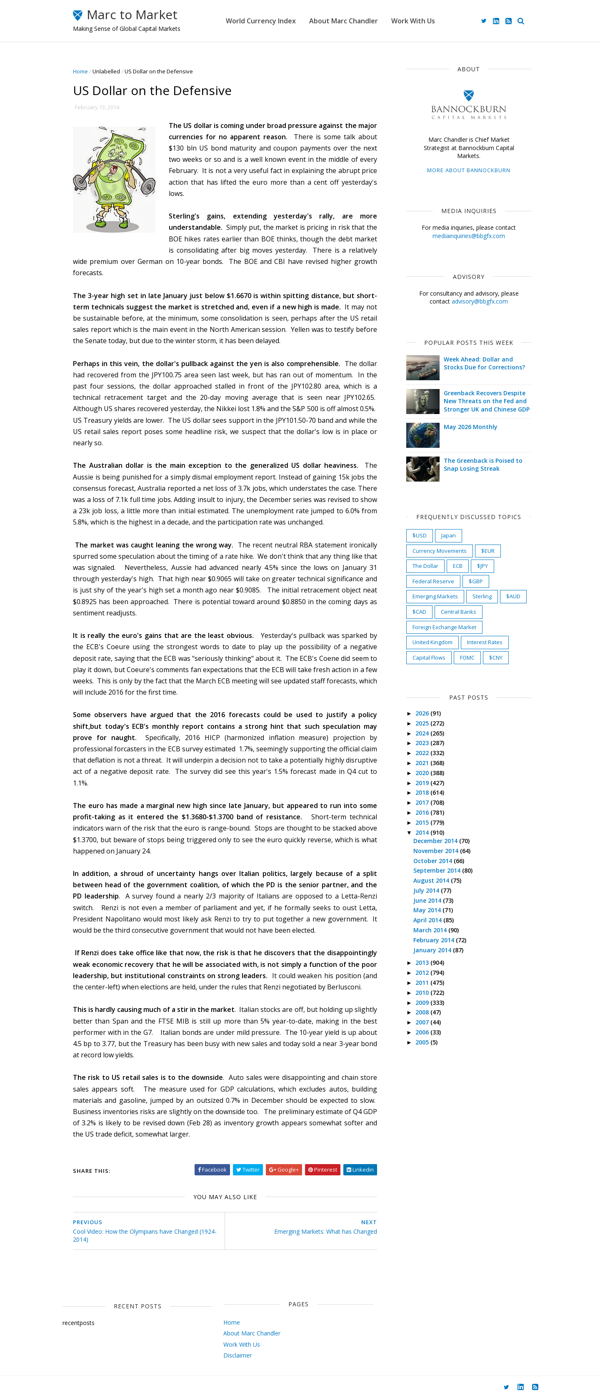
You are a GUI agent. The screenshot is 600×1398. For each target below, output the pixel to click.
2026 (422, 713)
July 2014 (427, 890)
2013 (422, 962)
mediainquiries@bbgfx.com (468, 236)
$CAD (419, 611)
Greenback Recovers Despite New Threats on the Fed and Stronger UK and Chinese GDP (487, 401)
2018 (422, 792)
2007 (422, 1022)
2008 (422, 1012)
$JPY (482, 566)
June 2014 (428, 900)
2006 (422, 1032)
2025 (422, 723)
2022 (422, 753)
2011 (422, 982)
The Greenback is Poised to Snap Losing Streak (483, 465)
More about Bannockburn (468, 170)
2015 (422, 822)
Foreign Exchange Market (444, 627)
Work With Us (413, 20)
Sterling (482, 596)
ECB (457, 566)
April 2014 (428, 920)
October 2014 (433, 861)
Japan (448, 535)
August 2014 (432, 880)
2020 (422, 773)
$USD (419, 535)
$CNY (495, 657)
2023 (422, 743)
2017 (422, 802)
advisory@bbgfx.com (480, 301)
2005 (422, 1042)
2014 (422, 832)
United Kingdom (432, 642)
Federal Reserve (433, 581)
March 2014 (430, 930)
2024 (422, 733)
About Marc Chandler (343, 20)
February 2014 (434, 940)
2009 (422, 1002)
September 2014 (437, 870)
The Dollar (425, 566)
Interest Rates (484, 642)
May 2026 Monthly (471, 427)
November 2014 (436, 851)
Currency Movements (439, 551)
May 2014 (427, 910)
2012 (422, 972)
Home (80, 71)
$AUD (513, 596)
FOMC (467, 657)
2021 (422, 763)
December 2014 (436, 841)
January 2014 (433, 950)
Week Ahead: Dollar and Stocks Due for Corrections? (484, 363)
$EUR (488, 551)
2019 (422, 783)
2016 (422, 812)
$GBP (476, 581)
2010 (422, 992)
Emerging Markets (435, 596)
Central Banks (458, 611)
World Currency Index (261, 20)
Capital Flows (428, 657)
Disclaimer (237, 1355)
